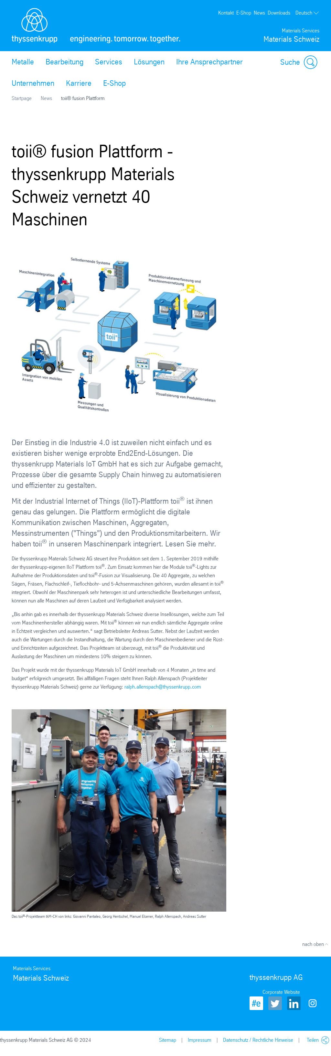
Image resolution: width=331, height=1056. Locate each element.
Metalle (23, 61)
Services (108, 61)
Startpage (22, 98)
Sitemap (167, 1040)
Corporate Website (281, 992)
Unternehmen (33, 83)
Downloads (279, 13)
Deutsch (307, 13)
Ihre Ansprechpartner (209, 61)
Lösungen (149, 61)
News (259, 13)
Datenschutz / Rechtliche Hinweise (258, 1040)
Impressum (199, 1040)
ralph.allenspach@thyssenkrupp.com (162, 687)
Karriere (78, 83)
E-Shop (243, 13)
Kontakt (226, 13)
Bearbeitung (64, 61)
